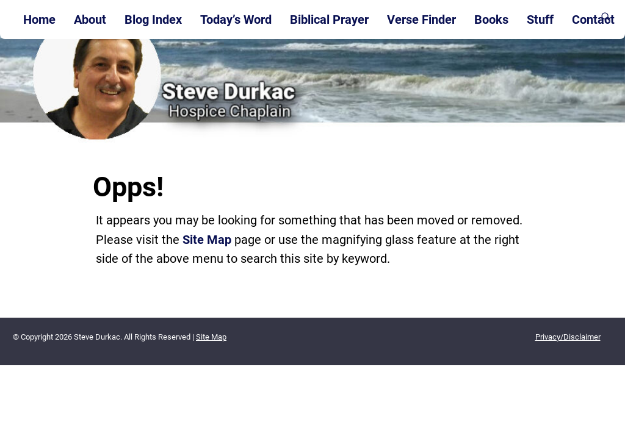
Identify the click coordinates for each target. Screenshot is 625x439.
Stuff (540, 19)
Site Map (206, 239)
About (90, 19)
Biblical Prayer (329, 19)
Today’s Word (236, 19)
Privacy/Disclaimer (568, 336)
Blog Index (153, 19)
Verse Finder (421, 19)
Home (39, 19)
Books (491, 19)
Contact (593, 19)
